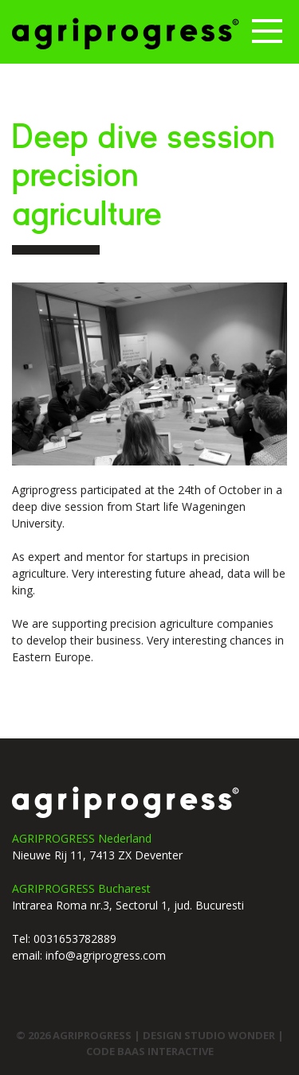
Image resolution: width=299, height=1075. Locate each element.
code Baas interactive (150, 1051)
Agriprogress (125, 33)
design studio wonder (210, 1035)
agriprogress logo (125, 802)
